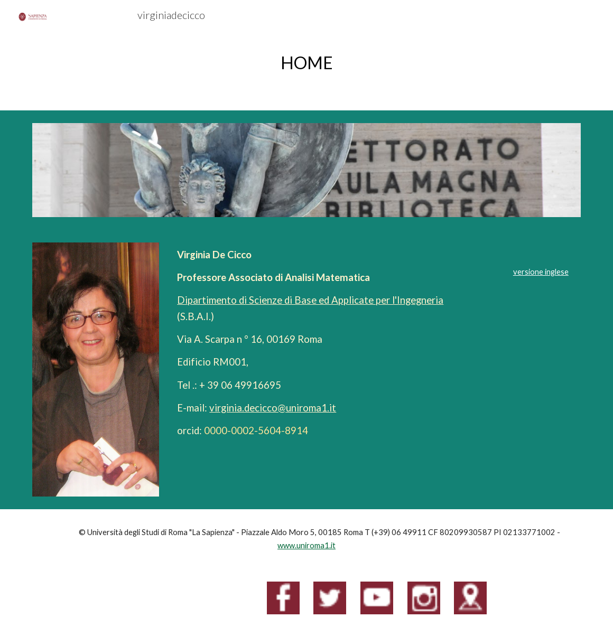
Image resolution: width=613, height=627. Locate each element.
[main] (306, 62)
